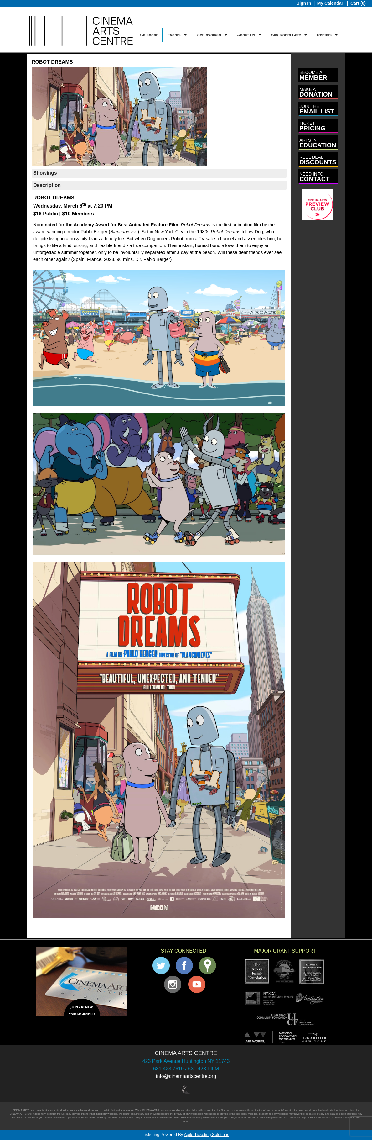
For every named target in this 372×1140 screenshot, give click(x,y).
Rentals (324, 35)
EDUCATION (317, 143)
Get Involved (209, 35)
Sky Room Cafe (286, 35)
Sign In (304, 3)
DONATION (315, 92)
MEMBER (313, 75)
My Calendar (330, 3)
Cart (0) (358, 3)
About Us (246, 35)
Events (174, 35)
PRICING (312, 126)
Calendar (149, 35)
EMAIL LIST (316, 109)
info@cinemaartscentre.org (186, 1076)
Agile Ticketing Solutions (206, 1134)
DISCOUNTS (317, 160)
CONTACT (314, 177)
